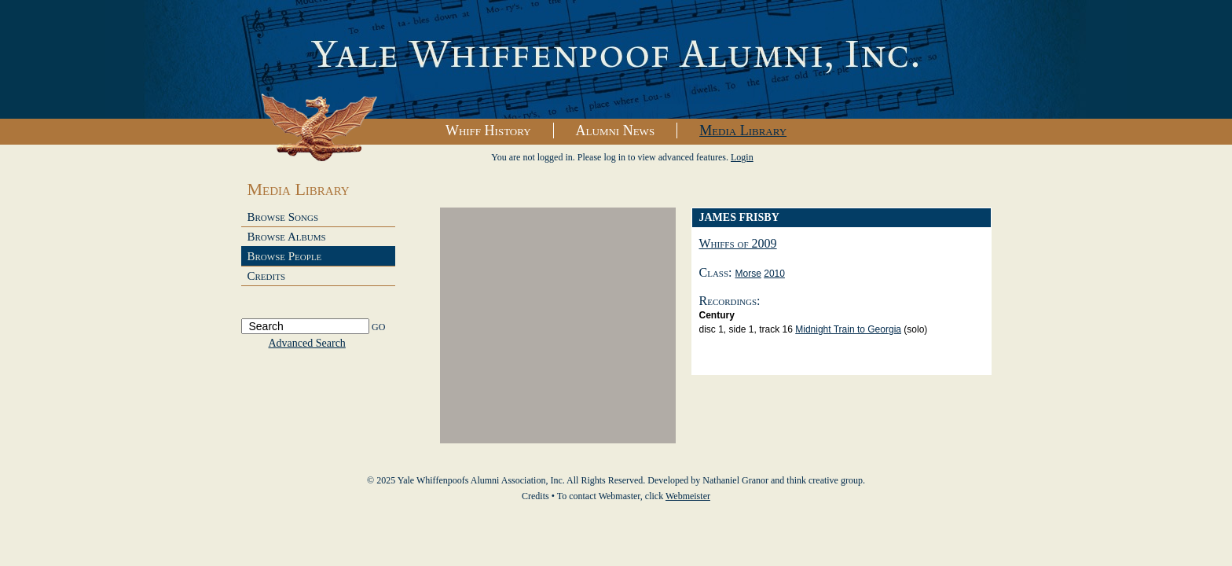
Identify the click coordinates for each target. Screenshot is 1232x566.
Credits (267, 276)
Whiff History (488, 130)
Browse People (285, 256)
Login (742, 157)
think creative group (824, 480)
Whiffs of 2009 (738, 243)
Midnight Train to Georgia (848, 329)
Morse (748, 273)
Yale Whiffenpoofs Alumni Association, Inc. (616, 59)
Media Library (742, 130)
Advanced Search (307, 343)
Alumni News (615, 130)
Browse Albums (287, 236)
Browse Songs (283, 217)
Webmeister (688, 496)
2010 (774, 273)
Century (717, 315)
